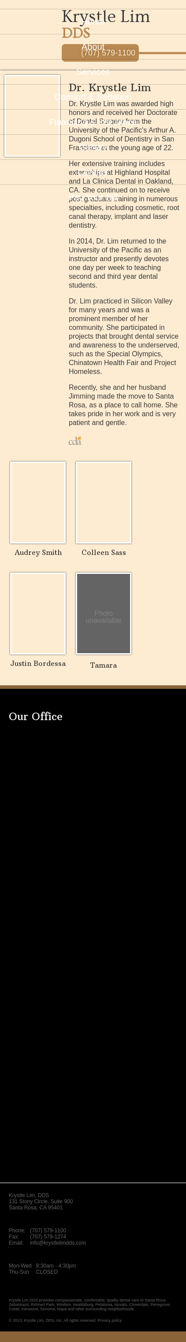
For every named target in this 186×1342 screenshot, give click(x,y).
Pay (93, 197)
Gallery (93, 147)
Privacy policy (109, 1320)
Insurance (93, 122)
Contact (93, 172)
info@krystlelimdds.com (58, 1243)
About (93, 47)
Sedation (93, 97)
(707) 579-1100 (48, 1230)
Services (93, 72)
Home (92, 21)
